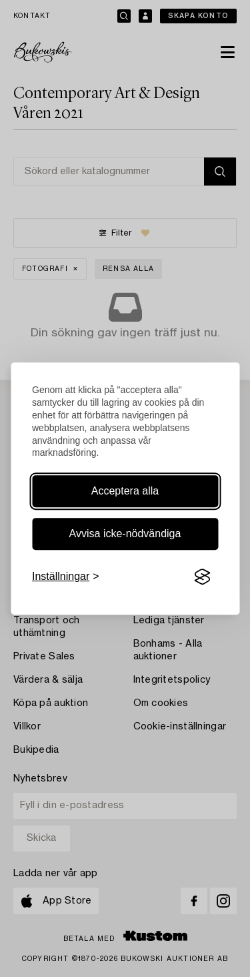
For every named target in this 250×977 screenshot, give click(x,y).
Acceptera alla (125, 491)
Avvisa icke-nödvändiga (125, 533)
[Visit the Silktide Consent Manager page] (202, 577)
